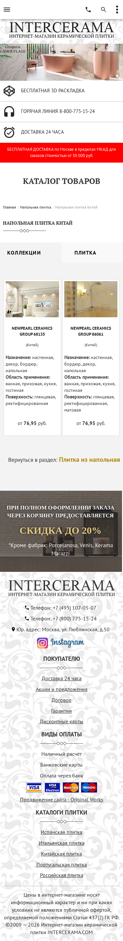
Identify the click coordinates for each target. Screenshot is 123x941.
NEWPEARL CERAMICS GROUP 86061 (91, 331)
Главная (9, 207)
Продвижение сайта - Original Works (61, 799)
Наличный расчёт (61, 754)
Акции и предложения (62, 689)
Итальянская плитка (62, 843)
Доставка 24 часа (62, 678)
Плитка (85, 252)
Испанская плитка (61, 832)
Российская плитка (61, 875)
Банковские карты (61, 764)
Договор (61, 700)
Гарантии (61, 710)
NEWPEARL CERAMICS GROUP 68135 (32, 331)
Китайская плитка (61, 853)
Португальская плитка (61, 864)
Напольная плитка (35, 207)
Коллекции (24, 252)
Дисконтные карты (61, 721)
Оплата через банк (61, 775)
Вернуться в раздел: (64, 459)
